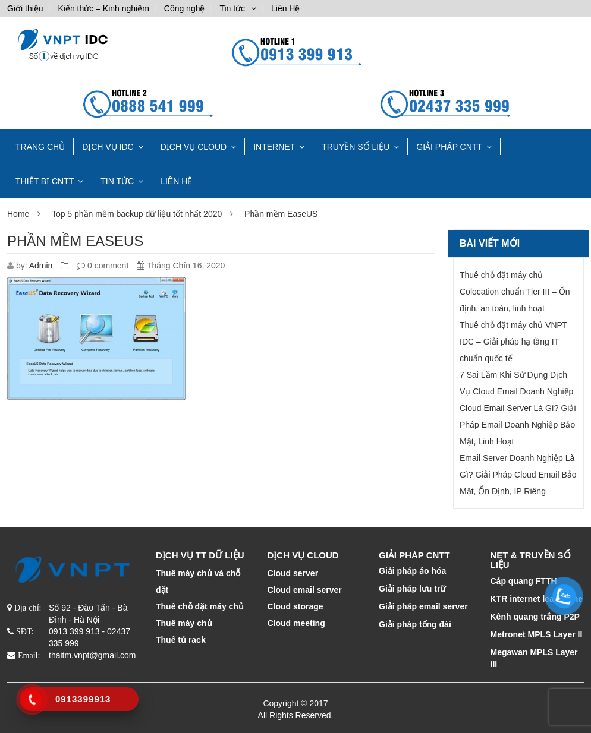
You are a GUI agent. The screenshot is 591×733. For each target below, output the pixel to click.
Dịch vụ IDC (108, 146)
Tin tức (232, 8)
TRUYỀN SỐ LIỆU (355, 146)
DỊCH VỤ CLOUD (194, 146)
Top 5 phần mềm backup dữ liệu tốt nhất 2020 (137, 214)
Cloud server (293, 573)
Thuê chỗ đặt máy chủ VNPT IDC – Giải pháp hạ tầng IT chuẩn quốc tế (513, 341)
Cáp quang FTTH (524, 581)
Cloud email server (305, 590)
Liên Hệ (285, 8)
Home (18, 214)
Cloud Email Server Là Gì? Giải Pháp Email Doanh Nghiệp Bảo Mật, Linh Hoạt (518, 424)
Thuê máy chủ (184, 623)
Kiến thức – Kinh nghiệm (103, 8)
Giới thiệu (25, 8)
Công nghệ (184, 8)
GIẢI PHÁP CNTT (449, 146)
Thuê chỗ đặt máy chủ (200, 606)
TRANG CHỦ (40, 146)
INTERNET (274, 146)
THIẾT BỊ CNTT (44, 181)
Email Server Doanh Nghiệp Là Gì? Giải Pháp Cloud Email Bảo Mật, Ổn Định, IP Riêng (518, 474)
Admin (41, 265)
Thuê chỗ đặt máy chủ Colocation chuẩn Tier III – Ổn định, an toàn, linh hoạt (515, 291)
